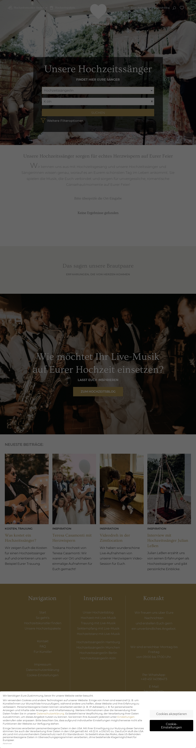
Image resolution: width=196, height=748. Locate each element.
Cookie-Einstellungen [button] (171, 729)
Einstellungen (126, 720)
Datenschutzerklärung (50, 717)
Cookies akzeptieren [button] (171, 717)
